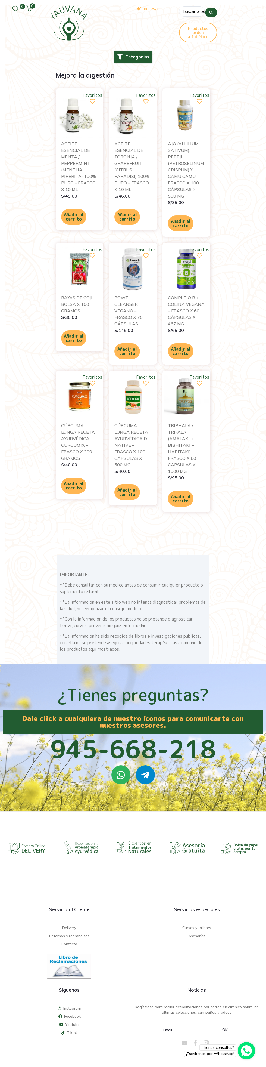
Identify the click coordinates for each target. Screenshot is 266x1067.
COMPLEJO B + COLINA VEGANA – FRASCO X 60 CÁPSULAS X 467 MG (186, 310)
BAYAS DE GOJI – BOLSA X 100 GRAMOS (78, 303)
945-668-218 (133, 749)
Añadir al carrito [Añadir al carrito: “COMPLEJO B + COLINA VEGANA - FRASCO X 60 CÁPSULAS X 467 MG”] (180, 351)
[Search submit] (211, 10)
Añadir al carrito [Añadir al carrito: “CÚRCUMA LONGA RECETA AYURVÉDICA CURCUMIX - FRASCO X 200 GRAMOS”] (73, 485)
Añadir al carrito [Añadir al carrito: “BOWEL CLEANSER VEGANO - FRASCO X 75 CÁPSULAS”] (127, 351)
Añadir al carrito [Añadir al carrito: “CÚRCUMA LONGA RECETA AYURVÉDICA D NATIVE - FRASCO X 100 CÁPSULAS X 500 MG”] (127, 492)
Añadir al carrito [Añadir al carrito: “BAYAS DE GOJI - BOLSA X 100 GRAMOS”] (73, 337)
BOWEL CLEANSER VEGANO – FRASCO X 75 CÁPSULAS (128, 310)
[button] (133, 57)
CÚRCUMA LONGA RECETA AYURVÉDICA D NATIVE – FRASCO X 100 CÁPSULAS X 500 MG (131, 445)
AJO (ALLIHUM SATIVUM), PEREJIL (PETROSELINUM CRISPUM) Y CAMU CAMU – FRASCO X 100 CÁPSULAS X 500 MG (186, 169)
